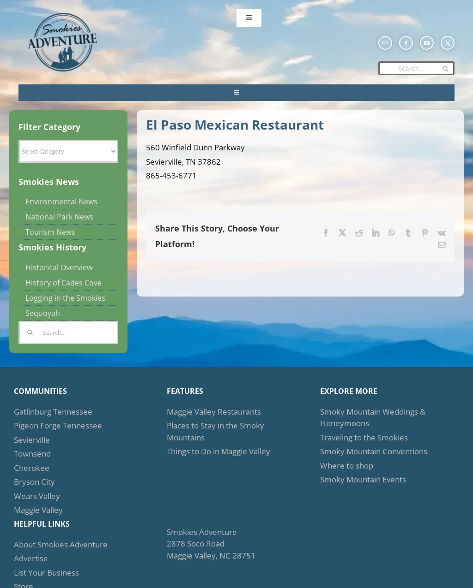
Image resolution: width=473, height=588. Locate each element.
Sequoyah (42, 313)
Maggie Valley (38, 510)
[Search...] (416, 68)
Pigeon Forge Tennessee (58, 425)
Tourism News (50, 232)
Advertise (31, 558)
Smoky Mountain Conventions (373, 451)
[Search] (445, 68)
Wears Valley (37, 496)
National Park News (59, 217)
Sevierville (32, 439)
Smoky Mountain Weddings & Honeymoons (372, 417)
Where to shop (346, 465)
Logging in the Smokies (65, 298)
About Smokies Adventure (61, 544)
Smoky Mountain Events (363, 479)
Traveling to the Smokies (364, 437)
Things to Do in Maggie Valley (218, 451)
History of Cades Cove (63, 283)
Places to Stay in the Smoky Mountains (215, 431)
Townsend (32, 453)
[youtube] (427, 43)
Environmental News (61, 201)
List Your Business (46, 572)
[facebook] (406, 43)
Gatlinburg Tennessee (53, 411)
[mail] (385, 43)
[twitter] (448, 43)
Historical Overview (58, 267)
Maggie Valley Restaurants (214, 411)
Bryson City (34, 481)
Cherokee (31, 468)
